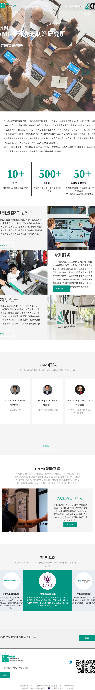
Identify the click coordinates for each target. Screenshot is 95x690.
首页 (14, 6)
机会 (58, 6)
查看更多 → (61, 288)
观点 (47, 6)
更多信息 (70, 524)
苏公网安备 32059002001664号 (61, 688)
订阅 (5, 675)
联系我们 (80, 6)
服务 (25, 6)
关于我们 (69, 6)
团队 (36, 6)
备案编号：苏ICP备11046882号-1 (33, 688)
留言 (87, 638)
